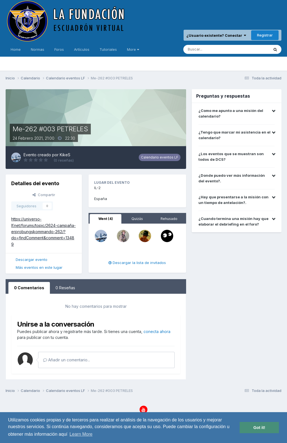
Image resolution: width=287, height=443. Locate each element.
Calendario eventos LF (159, 157)
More (133, 49)
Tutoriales (108, 49)
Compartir (44, 194)
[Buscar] (210, 49)
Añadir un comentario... (66, 359)
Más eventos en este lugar (39, 267)
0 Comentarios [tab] (29, 287)
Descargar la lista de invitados (137, 262)
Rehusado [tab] (169, 219)
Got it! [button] (259, 427)
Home (16, 49)
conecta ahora (157, 331)
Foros (59, 49)
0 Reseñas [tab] (65, 287)
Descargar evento (31, 259)
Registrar (265, 35)
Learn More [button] (81, 434)
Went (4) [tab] (105, 219)
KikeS (65, 154)
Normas (37, 49)
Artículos (81, 49)
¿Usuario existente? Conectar (216, 35)
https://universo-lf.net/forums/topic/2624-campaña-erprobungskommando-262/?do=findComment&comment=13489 (43, 232)
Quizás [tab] (137, 219)
